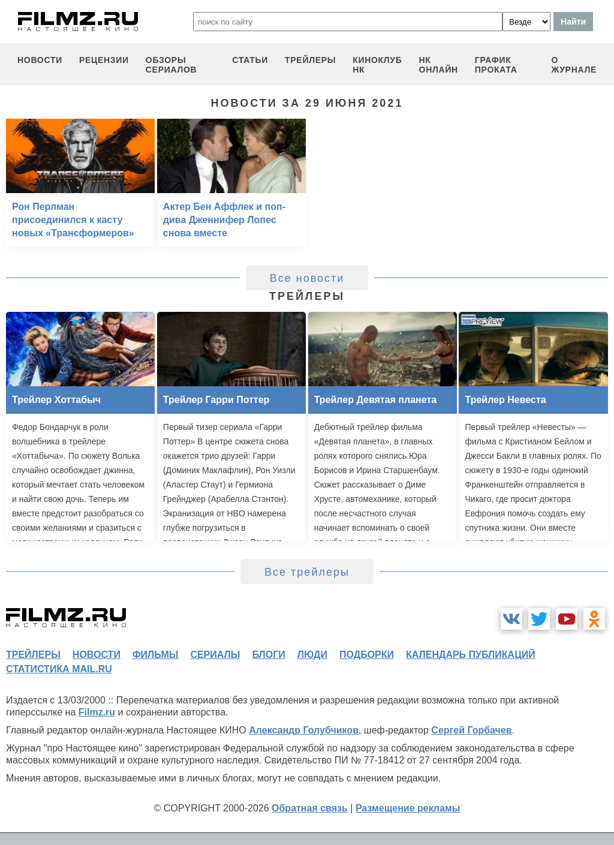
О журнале (574, 64)
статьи (250, 60)
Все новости (307, 278)
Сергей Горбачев (471, 730)
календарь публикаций (470, 654)
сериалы (215, 654)
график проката (496, 64)
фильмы (155, 654)
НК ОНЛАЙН (438, 64)
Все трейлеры (307, 572)
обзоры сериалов (171, 64)
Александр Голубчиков (304, 730)
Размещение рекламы (408, 808)
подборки (366, 654)
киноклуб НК (377, 64)
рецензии (104, 60)
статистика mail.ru (59, 669)
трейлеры (310, 60)
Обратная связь (310, 808)
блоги (268, 654)
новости (39, 60)
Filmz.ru (97, 712)
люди (312, 654)
